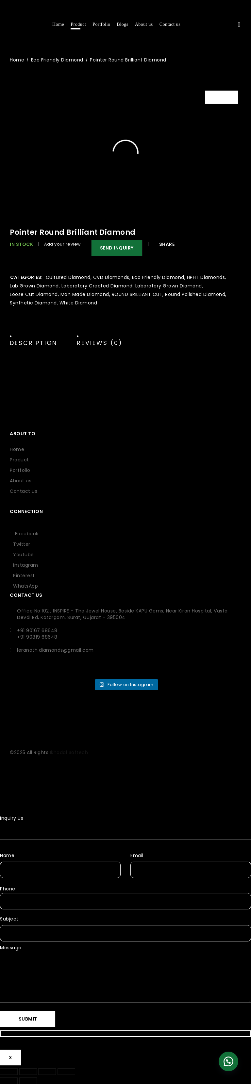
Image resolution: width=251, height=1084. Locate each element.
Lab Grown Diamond (34, 286)
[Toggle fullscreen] (28, 1071)
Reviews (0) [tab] (100, 343)
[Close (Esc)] (66, 1071)
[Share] (47, 1071)
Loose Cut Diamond (34, 294)
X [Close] (10, 1057)
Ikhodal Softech (69, 752)
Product (19, 459)
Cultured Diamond (68, 277)
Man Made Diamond (84, 294)
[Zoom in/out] (9, 1071)
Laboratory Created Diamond (97, 286)
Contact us (23, 491)
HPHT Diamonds (206, 277)
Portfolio (20, 470)
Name (7, 855)
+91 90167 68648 (37, 630)
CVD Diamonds (111, 277)
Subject (9, 919)
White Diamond (78, 303)
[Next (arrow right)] (28, 1080)
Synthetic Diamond (33, 303)
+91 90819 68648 (37, 637)
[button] (114, 248)
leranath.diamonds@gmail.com (55, 650)
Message (11, 948)
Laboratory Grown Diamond (168, 286)
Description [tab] (33, 343)
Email (136, 855)
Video (226, 97)
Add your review (62, 244)
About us (20, 480)
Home (17, 60)
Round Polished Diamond (195, 294)
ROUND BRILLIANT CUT (137, 294)
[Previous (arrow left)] (9, 1080)
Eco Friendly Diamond (57, 60)
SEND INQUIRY (117, 248)
